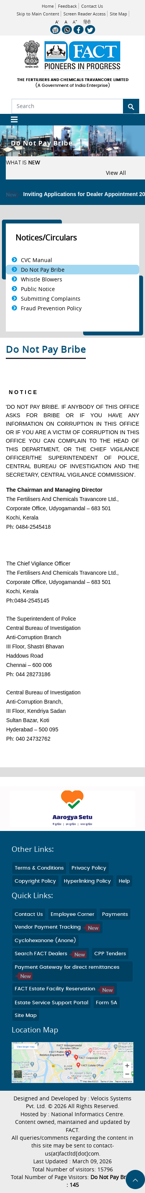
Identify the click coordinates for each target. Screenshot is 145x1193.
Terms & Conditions (39, 868)
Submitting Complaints (50, 298)
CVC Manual (36, 260)
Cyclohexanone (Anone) (45, 940)
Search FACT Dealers (51, 953)
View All (116, 172)
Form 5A (106, 1002)
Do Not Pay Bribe (43, 269)
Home (48, 6)
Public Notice (38, 289)
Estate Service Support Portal (51, 1002)
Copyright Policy (35, 881)
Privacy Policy (89, 868)
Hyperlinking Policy (87, 881)
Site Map (118, 14)
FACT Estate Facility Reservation (64, 989)
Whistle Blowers (41, 279)
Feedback (67, 6)
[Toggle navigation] (11, 119)
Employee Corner (72, 914)
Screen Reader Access (84, 14)
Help (124, 881)
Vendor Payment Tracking (57, 927)
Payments (115, 914)
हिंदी (87, 22)
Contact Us (92, 6)
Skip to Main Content (38, 14)
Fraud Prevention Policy (51, 308)
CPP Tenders (110, 953)
